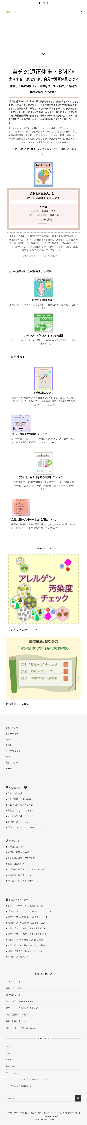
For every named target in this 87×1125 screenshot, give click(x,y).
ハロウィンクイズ (14, 981)
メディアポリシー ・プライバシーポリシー (26, 1079)
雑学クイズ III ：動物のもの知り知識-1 (26, 939)
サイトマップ (12, 1072)
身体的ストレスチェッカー (20, 880)
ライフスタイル (13, 751)
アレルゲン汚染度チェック (21, 630)
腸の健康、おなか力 (17, 703)
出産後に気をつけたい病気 (20, 810)
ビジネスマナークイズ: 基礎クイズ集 (25, 905)
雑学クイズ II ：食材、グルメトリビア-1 (26, 928)
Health (43, 66)
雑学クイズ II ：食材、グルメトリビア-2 (26, 933)
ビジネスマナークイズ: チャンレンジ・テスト (29, 911)
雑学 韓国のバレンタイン (18, 1014)
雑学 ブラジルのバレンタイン (21, 1001)
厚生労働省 (43, 223)
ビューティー (12, 733)
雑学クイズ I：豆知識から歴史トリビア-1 (27, 916)
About (9, 1059)
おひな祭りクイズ (14, 994)
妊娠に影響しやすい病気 (19, 799)
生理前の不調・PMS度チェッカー (23, 852)
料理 (8, 756)
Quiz (8, 1046)
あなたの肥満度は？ (43, 300)
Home (9, 1053)
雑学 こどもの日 (14, 988)
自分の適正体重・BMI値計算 (21, 858)
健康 (8, 739)
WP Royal (50, 1119)
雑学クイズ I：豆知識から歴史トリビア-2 (27, 922)
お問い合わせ (12, 1066)
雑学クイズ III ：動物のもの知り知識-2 (26, 945)
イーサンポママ (13, 768)
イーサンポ (12, 727)
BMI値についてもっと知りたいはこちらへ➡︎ (43, 255)
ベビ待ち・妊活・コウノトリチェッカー (26, 869)
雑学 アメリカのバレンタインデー (23, 1007)
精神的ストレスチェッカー (20, 875)
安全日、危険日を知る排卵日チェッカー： (43, 477)
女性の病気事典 (14, 793)
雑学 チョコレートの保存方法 (21, 1027)
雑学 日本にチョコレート (18, 1021)
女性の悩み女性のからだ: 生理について (33, 519)
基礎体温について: (43, 392)
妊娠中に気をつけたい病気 (20, 804)
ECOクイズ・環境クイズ (19, 956)
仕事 (9, 745)
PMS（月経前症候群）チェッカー (30, 434)
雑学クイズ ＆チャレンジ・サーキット (25, 951)
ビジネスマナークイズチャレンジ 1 (24, 827)
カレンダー (12, 762)
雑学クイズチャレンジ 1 (19, 821)
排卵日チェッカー (16, 846)
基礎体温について (16, 863)
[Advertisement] (43, 27)
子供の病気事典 (14, 816)
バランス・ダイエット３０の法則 (43, 335)
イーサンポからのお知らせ (18, 1085)
